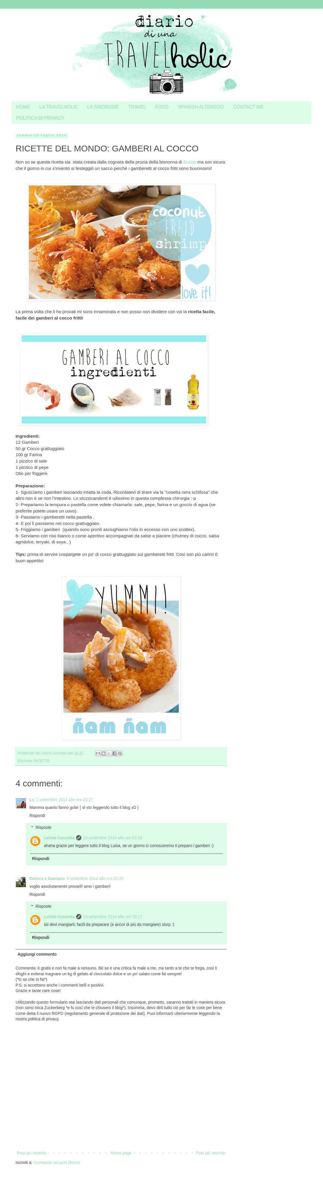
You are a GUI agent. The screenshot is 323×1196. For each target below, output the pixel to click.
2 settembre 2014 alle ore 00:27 (64, 799)
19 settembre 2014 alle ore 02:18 (112, 837)
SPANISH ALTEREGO (201, 106)
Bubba (189, 161)
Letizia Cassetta (59, 837)
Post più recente (31, 1153)
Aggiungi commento (37, 954)
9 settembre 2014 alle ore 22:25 (95, 878)
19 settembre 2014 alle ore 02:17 (112, 916)
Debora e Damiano (47, 878)
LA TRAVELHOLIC (59, 106)
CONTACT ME (248, 106)
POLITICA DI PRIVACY (40, 117)
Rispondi (37, 815)
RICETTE (42, 761)
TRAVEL (137, 106)
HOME (23, 106)
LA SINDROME (103, 106)
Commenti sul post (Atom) (56, 1162)
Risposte (43, 827)
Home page (120, 1153)
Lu (31, 799)
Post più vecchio (210, 1153)
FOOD (162, 106)
